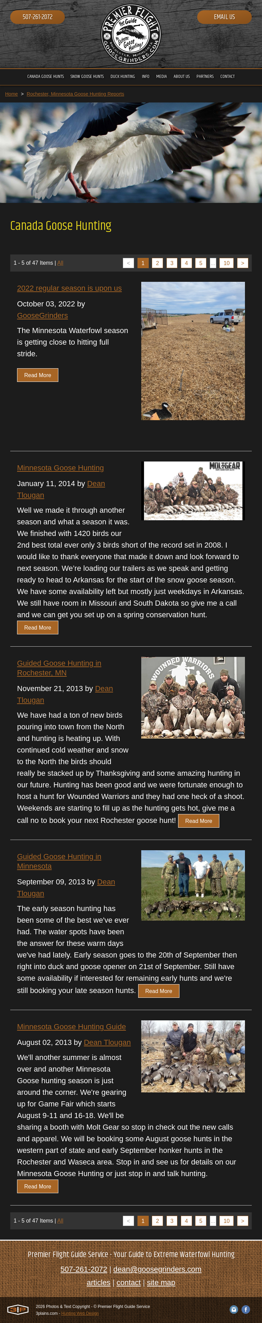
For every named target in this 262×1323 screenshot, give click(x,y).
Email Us (224, 17)
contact (129, 1282)
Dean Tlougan (107, 1042)
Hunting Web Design (80, 1313)
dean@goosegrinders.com (157, 1269)
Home (11, 94)
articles (99, 1282)
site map (161, 1282)
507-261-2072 (38, 17)
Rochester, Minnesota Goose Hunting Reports (75, 94)
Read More (37, 375)
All (60, 263)
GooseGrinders (42, 315)
